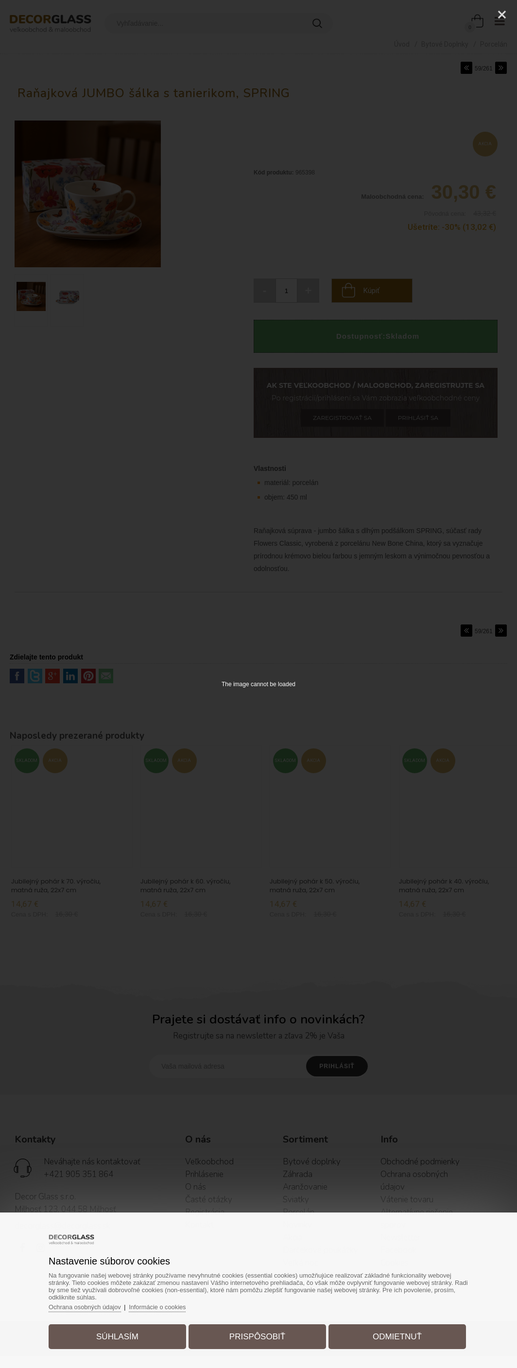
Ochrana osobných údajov (88, 1306)
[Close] (502, 14)
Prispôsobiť (257, 1335)
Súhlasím (119, 1335)
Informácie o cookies (162, 1306)
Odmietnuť (395, 1335)
